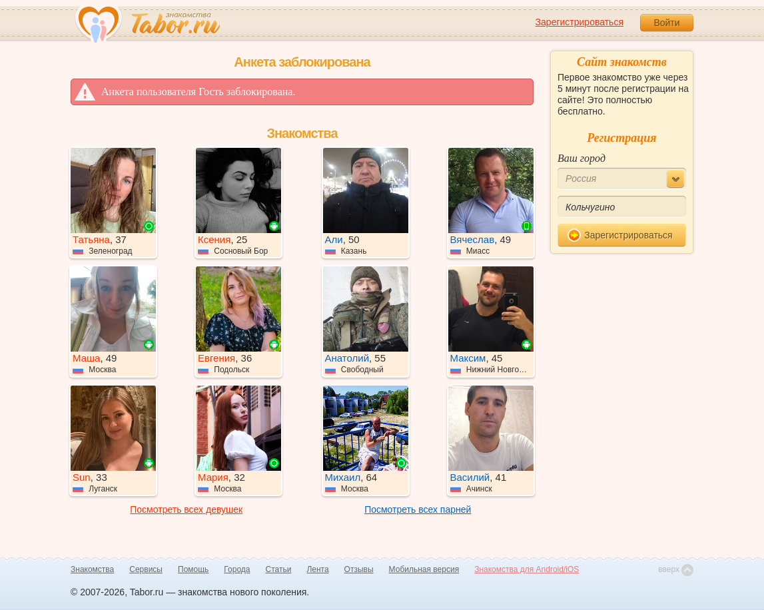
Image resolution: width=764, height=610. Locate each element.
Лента (317, 569)
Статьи (279, 569)
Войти (666, 22)
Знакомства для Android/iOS (526, 569)
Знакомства (92, 569)
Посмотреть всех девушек (186, 509)
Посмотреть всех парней (417, 509)
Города (237, 569)
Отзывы (359, 569)
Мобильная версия (424, 569)
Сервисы (146, 569)
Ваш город (581, 158)
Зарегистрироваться (579, 22)
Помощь (193, 569)
